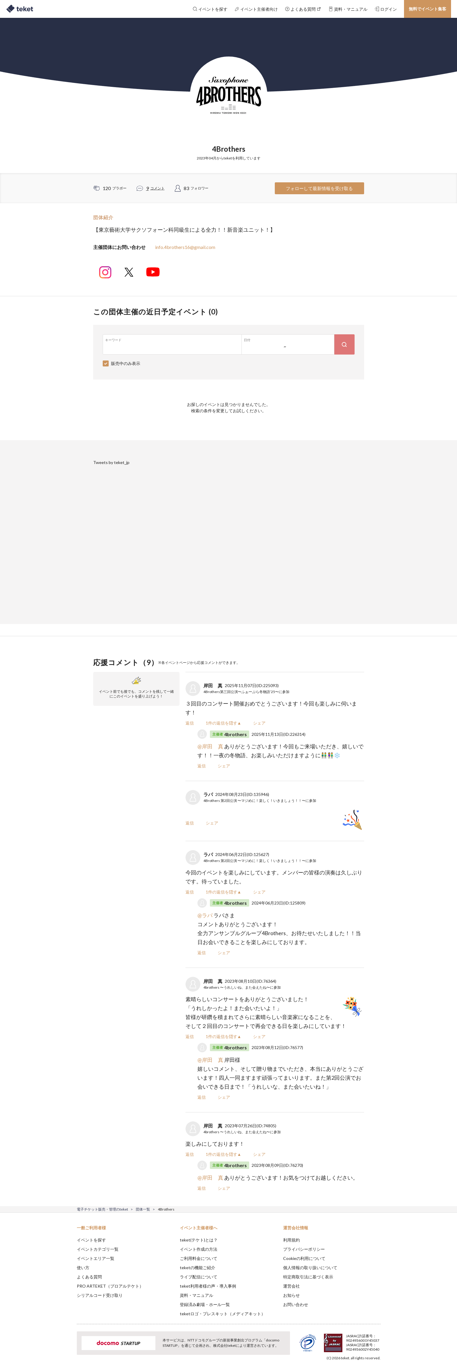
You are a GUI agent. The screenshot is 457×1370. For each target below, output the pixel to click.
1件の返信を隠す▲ (223, 722)
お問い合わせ (295, 1304)
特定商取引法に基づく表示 (308, 1276)
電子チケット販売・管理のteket (102, 1209)
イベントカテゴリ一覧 (97, 1249)
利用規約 (291, 1239)
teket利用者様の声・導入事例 (208, 1286)
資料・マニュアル (196, 1295)
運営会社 (291, 1286)
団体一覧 (143, 1209)
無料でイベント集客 (427, 8)
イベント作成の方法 (198, 1249)
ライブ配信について (198, 1276)
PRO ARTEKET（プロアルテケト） (110, 1286)
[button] (67, 1348)
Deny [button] (346, 1340)
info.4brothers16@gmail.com (185, 247)
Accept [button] (376, 1340)
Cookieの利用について (304, 1258)
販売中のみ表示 (125, 363)
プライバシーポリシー (304, 1249)
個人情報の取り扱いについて (310, 1267)
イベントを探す (91, 1239)
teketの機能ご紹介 (197, 1267)
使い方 (83, 1267)
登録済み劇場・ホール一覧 (205, 1304)
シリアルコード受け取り (100, 1295)
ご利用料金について (198, 1258)
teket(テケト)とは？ (199, 1239)
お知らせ (291, 1295)
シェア (259, 722)
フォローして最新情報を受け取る (319, 188)
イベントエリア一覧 (95, 1258)
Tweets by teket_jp (111, 462)
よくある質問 (89, 1276)
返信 (189, 722)
